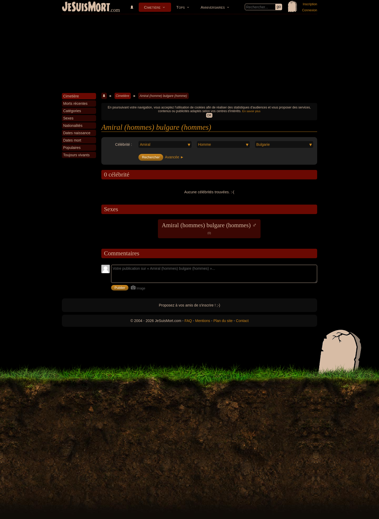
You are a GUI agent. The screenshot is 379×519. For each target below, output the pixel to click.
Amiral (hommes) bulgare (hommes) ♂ (209, 228)
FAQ (188, 321)
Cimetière (152, 7)
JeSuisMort (86, 7)
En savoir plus (251, 111)
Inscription (310, 4)
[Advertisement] (189, 53)
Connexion (309, 10)
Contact (242, 321)
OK (209, 115)
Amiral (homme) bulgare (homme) (163, 96)
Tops (180, 7)
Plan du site (223, 321)
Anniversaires (213, 7)
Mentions (202, 321)
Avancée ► (174, 157)
